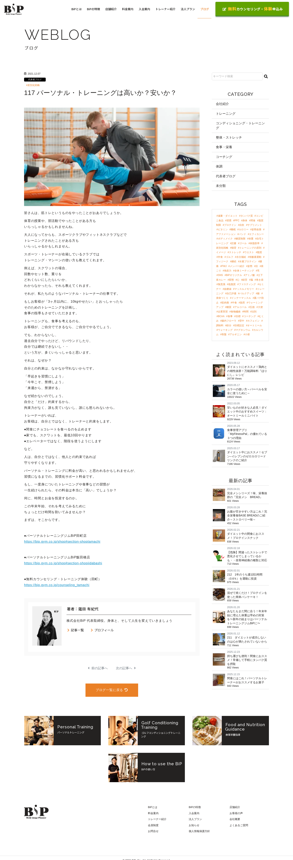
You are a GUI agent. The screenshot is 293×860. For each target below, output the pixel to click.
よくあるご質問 (239, 825)
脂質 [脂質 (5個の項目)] (259, 252)
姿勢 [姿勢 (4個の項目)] (249, 266)
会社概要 (235, 819)
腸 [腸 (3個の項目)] (258, 293)
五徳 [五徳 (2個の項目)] (252, 307)
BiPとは (76, 9)
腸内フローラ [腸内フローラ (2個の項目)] (229, 320)
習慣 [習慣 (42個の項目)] (228, 220)
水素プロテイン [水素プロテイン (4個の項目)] (247, 261)
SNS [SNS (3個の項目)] (220, 275)
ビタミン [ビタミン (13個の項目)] (223, 229)
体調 (219, 166)
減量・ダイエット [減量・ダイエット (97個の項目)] (228, 215)
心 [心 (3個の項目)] (238, 279)
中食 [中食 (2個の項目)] (234, 302)
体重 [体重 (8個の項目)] (251, 238)
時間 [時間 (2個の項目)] (246, 311)
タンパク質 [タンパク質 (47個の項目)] (247, 215)
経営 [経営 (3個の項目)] (244, 279)
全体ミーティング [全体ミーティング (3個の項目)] (244, 270)
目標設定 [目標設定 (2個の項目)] (239, 325)
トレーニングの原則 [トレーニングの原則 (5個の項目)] (250, 247)
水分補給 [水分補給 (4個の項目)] (241, 257)
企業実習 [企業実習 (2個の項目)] (223, 311)
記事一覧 (75, 630)
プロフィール (102, 630)
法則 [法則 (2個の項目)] (254, 311)
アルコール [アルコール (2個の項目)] (240, 307)
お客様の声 (236, 813)
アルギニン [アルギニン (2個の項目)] (236, 334)
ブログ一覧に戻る (112, 690)
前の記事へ (98, 668)
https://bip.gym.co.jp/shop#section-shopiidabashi (63, 563)
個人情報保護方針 (199, 831)
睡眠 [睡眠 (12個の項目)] (233, 229)
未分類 (221, 185)
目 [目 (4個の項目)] (256, 266)
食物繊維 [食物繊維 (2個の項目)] (236, 311)
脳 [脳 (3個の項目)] (252, 279)
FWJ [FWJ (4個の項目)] (224, 266)
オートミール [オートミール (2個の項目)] (254, 325)
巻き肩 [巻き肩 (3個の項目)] (259, 279)
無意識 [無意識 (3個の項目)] (221, 284)
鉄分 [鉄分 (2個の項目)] (228, 325)
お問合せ (153, 831)
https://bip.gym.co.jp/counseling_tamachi (56, 585)
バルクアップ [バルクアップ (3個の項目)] (246, 293)
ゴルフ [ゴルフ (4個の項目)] (229, 257)
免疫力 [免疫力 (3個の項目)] (227, 270)
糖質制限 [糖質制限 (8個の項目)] (240, 238)
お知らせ (194, 825)
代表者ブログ (35, 79)
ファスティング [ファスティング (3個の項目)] (247, 284)
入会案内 (144, 9)
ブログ (204, 9)
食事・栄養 (224, 147)
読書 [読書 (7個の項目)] (233, 243)
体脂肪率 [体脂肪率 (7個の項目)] (255, 243)
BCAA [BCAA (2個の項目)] (221, 316)
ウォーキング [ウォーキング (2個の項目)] (225, 330)
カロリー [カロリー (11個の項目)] (244, 229)
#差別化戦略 (33, 85)
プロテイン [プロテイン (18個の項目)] (230, 225)
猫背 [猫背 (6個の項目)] (233, 247)
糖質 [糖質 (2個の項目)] (228, 307)
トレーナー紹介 (165, 9)
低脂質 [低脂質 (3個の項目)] (232, 284)
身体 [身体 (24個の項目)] (244, 220)
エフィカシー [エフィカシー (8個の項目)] (256, 234)
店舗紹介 (111, 9)
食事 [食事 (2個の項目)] (230, 316)
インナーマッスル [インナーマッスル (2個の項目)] (241, 298)
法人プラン (188, 9)
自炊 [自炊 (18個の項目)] (241, 225)
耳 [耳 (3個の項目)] (258, 270)
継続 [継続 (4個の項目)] (233, 261)
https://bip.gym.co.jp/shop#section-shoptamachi (62, 541)
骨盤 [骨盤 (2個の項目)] (224, 334)
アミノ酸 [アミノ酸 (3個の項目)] (250, 275)
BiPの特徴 (93, 9)
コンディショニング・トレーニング (240, 125)
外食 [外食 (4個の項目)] (220, 257)
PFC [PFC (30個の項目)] (236, 220)
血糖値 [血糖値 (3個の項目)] (227, 289)
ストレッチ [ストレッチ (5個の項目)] (235, 252)
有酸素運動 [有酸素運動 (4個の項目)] (255, 257)
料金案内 (127, 9)
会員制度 (153, 825)
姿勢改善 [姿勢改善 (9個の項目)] (256, 229)
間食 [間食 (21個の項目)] (253, 220)
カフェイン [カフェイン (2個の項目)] (253, 320)
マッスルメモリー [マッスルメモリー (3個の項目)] (244, 289)
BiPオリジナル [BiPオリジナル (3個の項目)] (234, 275)
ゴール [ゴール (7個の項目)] (243, 243)
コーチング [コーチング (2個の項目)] (250, 316)
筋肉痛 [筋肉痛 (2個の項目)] (225, 302)
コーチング (224, 157)
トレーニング (225, 113)
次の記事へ (126, 668)
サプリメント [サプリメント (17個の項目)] (254, 225)
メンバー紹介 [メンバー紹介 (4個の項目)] (237, 266)
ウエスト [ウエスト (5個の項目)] (249, 252)
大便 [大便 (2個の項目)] (260, 307)
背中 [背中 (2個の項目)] (241, 320)
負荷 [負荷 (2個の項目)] (242, 302)
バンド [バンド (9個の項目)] (242, 234)
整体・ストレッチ (229, 137)
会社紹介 (222, 104)
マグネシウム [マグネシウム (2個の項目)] (243, 330)
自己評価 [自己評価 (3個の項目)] (231, 293)
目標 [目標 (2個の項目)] (238, 316)
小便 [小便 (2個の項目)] (247, 334)
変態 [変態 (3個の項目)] (231, 279)
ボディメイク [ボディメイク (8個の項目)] (225, 238)
